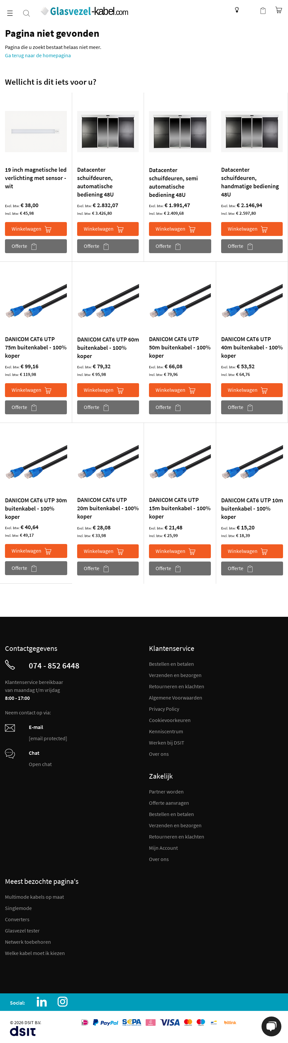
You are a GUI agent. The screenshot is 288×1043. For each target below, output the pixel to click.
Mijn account (249, 10)
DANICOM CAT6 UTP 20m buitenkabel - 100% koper (108, 508)
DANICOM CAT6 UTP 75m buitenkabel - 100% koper (36, 347)
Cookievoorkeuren (170, 720)
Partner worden (166, 791)
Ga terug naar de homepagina (38, 55)
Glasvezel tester (22, 930)
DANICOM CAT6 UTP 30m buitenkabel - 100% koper (36, 508)
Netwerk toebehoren (28, 941)
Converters (17, 919)
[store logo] (84, 11)
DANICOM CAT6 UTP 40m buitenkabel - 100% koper (252, 347)
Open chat (40, 764)
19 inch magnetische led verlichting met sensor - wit (36, 178)
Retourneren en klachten (176, 686)
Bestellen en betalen (171, 663)
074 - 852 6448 (54, 665)
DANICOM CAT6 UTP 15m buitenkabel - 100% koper (180, 508)
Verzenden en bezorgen (175, 675)
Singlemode (18, 908)
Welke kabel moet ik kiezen (35, 953)
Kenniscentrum (235, 10)
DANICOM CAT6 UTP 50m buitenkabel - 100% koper (180, 347)
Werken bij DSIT (166, 742)
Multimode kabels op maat (34, 896)
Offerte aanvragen (169, 802)
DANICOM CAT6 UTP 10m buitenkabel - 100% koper (252, 508)
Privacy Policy (164, 708)
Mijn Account (163, 847)
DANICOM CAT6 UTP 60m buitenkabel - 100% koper (108, 348)
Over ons (159, 753)
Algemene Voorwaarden (175, 697)
